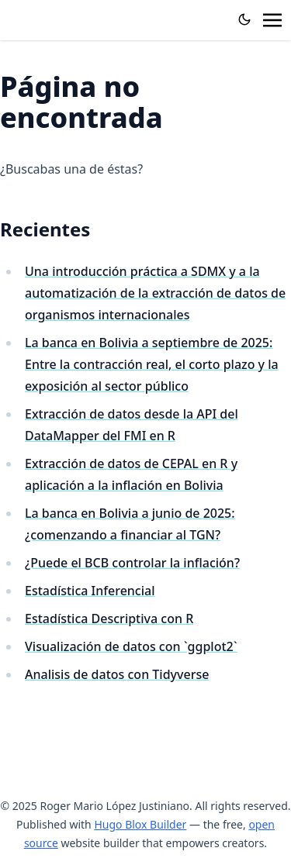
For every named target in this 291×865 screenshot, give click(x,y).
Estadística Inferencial (90, 590)
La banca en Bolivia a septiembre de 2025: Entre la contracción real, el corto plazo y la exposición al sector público (152, 364)
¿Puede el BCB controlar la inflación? (132, 562)
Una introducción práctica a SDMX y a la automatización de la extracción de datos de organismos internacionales (155, 293)
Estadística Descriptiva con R (109, 618)
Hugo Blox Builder (140, 824)
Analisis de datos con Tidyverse (117, 674)
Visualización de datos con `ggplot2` (131, 646)
